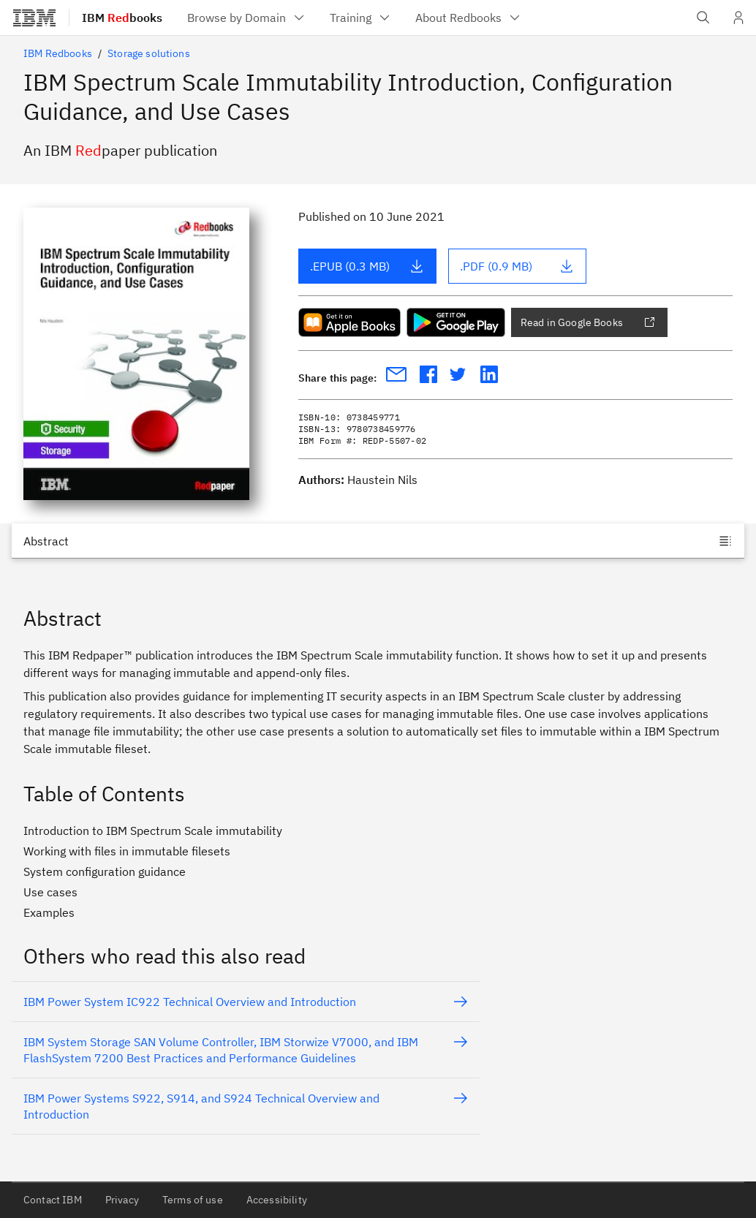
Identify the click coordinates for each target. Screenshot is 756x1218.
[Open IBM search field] (703, 17)
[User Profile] (738, 17)
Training (361, 17)
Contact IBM (52, 1199)
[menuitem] (246, 17)
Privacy (122, 1199)
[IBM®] (34, 17)
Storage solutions (148, 53)
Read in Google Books (588, 322)
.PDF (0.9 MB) (517, 266)
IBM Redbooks (57, 53)
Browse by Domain (246, 17)
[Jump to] (378, 541)
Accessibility (276, 1199)
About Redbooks (468, 17)
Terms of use (192, 1199)
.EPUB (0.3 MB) (367, 266)
